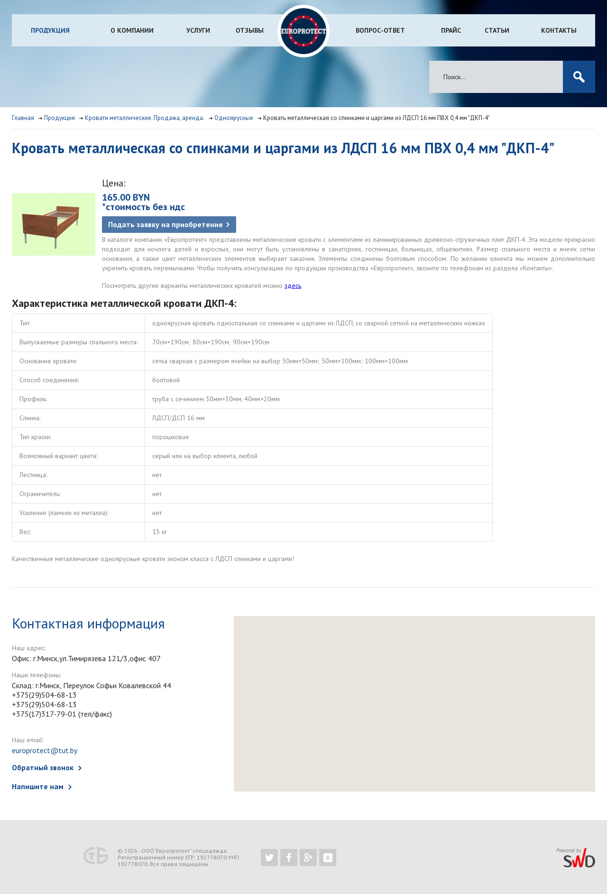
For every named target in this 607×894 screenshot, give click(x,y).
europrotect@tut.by (44, 750)
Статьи (497, 30)
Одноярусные (233, 118)
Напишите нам (38, 786)
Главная (23, 118)
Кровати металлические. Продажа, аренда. (144, 118)
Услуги (198, 30)
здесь (293, 285)
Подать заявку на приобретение (165, 224)
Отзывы (250, 30)
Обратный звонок (43, 767)
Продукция (50, 30)
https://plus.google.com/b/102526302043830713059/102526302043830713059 (308, 857)
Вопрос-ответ (380, 30)
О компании (132, 30)
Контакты (559, 30)
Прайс (451, 30)
